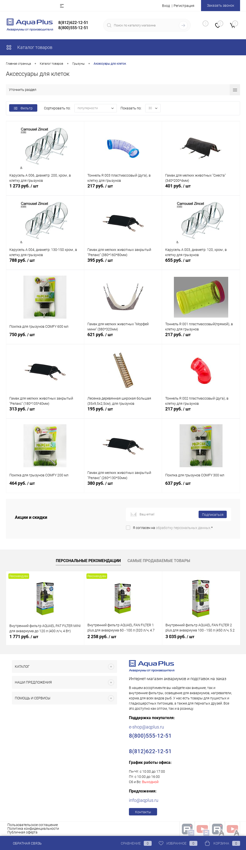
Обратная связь (24, 843)
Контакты (143, 812)
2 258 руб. (101, 636)
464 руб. (45, 486)
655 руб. (201, 263)
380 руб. (123, 486)
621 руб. (123, 338)
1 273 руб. (45, 189)
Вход (166, 6)
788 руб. (45, 263)
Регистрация (184, 6)
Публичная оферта (22, 832)
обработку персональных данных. (183, 528)
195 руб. (123, 412)
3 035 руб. (179, 636)
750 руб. (45, 338)
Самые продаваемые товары (158, 560)
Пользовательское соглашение (32, 825)
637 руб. (201, 486)
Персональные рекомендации (88, 560)
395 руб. (123, 263)
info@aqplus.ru (143, 800)
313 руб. (45, 412)
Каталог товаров (29, 47)
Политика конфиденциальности (33, 828)
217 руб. (123, 189)
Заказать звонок (220, 5)
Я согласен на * (173, 528)
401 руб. (201, 189)
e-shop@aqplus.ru (146, 726)
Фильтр (23, 108)
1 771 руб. (23, 636)
